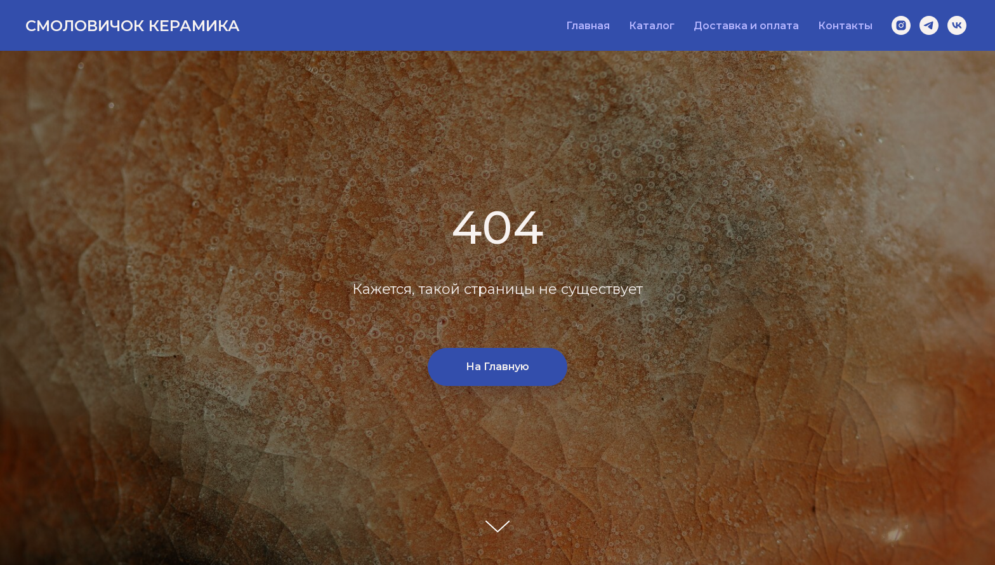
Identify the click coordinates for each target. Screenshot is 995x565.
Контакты (845, 26)
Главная (588, 26)
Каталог (652, 26)
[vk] (956, 25)
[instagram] (901, 25)
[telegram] (929, 25)
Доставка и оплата (746, 26)
